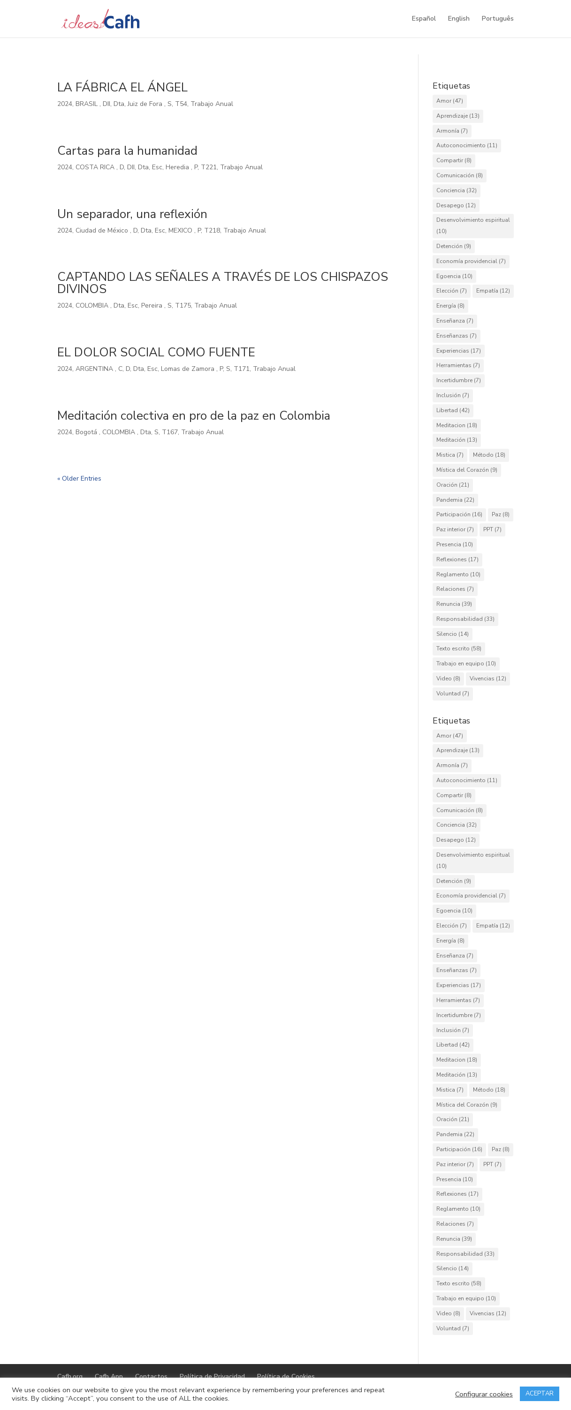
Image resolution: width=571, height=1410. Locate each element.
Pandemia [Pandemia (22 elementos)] (455, 500)
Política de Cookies (286, 1376)
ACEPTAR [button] (539, 1393)
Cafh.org (70, 1376)
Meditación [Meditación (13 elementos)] (456, 440)
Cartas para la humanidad (127, 151)
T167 (170, 432)
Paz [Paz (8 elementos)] (501, 514)
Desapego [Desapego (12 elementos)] (456, 205)
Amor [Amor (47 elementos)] (449, 101)
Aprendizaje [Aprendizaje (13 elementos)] (458, 116)
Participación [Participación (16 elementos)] (459, 514)
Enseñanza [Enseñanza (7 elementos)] (454, 320)
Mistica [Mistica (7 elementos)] (450, 455)
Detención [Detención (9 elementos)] (453, 246)
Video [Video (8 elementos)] (448, 678)
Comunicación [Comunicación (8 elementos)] (459, 175)
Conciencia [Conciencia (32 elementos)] (456, 190)
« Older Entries (79, 478)
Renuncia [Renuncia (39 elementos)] (454, 604)
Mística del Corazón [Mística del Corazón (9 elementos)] (466, 470)
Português (498, 19)
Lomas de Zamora (188, 368)
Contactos (151, 1376)
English (459, 19)
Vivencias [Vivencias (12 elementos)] (488, 678)
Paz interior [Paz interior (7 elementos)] (455, 529)
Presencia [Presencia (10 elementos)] (454, 544)
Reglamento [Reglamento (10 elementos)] (458, 574)
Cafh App (109, 1376)
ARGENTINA (95, 368)
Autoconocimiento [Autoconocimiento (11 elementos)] (466, 145)
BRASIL (87, 103)
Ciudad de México (103, 230)
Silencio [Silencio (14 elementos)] (452, 634)
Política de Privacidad (212, 1376)
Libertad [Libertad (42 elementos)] (453, 410)
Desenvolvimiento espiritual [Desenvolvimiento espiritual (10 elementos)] (473, 225)
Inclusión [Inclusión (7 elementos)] (452, 395)
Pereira (152, 305)
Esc (157, 167)
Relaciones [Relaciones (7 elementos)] (455, 589)
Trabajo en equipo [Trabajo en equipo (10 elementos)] (466, 663)
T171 (242, 368)
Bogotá (87, 432)
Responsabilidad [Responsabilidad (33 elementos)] (465, 619)
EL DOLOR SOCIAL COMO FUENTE (156, 352)
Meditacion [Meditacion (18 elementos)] (456, 425)
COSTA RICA (96, 167)
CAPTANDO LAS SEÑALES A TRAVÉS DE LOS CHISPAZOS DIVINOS (222, 283)
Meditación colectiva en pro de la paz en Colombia (193, 415)
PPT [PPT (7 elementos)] (492, 529)
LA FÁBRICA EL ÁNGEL (122, 87)
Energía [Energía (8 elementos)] (450, 305)
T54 (181, 103)
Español (424, 19)
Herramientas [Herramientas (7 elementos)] (458, 365)
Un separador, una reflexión (132, 214)
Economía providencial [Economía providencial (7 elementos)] (471, 261)
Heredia (178, 167)
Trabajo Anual (211, 103)
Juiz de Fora (146, 103)
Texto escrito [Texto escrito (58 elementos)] (458, 648)
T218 (212, 230)
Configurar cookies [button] (484, 1394)
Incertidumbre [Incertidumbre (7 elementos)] (458, 380)
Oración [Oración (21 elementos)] (452, 485)
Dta (119, 103)
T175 (183, 305)
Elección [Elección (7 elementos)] (451, 290)
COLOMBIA (93, 305)
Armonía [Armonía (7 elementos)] (452, 131)
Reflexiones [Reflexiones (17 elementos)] (457, 559)
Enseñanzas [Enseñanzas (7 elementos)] (456, 335)
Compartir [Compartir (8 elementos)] (454, 160)
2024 (64, 103)
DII (106, 103)
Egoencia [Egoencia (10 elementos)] (454, 276)
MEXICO (181, 230)
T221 (209, 167)
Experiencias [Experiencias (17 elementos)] (458, 350)
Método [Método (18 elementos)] (489, 455)
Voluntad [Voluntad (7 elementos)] (452, 693)
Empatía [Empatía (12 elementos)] (493, 290)
